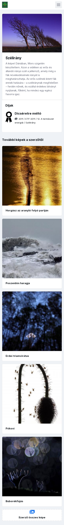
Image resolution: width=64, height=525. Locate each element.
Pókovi (10, 428)
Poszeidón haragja (18, 283)
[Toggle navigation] (58, 4)
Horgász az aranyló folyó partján (27, 210)
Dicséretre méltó (28, 113)
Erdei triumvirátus (17, 356)
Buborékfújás (14, 501)
